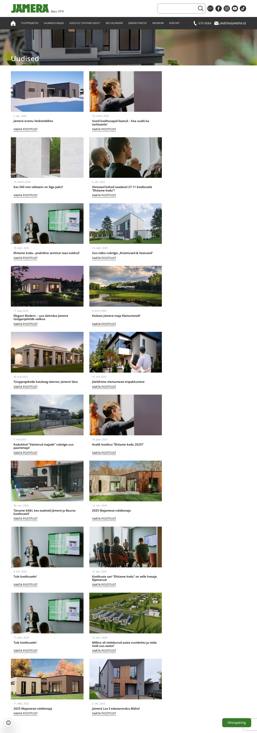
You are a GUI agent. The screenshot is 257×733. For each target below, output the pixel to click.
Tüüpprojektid (29, 23)
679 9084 (202, 23)
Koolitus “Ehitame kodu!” (84, 23)
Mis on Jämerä (114, 23)
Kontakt (174, 23)
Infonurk (158, 23)
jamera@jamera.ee (230, 23)
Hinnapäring (237, 722)
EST (210, 8)
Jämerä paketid (137, 23)
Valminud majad (54, 23)
